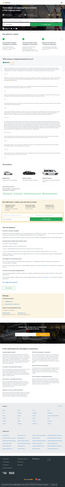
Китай (48, 410)
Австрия (34, 421)
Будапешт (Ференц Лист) (7, 448)
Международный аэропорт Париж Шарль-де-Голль (10, 440)
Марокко (49, 423)
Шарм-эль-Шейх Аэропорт (52, 448)
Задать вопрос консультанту (12, 304)
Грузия (33, 418)
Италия (4, 423)
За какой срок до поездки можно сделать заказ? (15, 241)
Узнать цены (46, 24)
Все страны (60, 406)
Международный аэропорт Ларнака (54, 435)
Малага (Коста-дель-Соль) (37, 443)
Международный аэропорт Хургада (54, 446)
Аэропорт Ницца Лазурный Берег (39, 440)
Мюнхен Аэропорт (36, 448)
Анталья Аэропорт (21, 448)
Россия (4, 415)
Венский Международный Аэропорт (54, 438)
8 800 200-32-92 (6, 313)
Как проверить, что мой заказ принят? (12, 258)
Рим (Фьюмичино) (21, 446)
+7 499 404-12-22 (21, 313)
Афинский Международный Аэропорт (54, 440)
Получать (43, 334)
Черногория (34, 423)
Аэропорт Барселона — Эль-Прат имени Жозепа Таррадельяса (10, 438)
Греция (19, 421)
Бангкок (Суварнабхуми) (52, 443)
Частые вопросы (6, 464)
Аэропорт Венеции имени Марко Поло (25, 443)
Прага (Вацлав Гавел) (7, 446)
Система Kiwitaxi (6, 458)
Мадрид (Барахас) (21, 438)
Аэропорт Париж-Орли (7, 443)
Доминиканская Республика (53, 415)
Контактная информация (7, 467)
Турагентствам (20, 461)
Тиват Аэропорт (6, 435)
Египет (19, 410)
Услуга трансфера (6, 461)
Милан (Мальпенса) (21, 435)
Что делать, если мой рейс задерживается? (13, 270)
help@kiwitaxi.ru (45, 265)
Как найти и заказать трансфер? (11, 230)
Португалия (49, 413)
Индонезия (34, 413)
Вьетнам (19, 415)
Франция (19, 413)
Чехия (33, 410)
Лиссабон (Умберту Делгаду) (23, 440)
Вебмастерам (20, 464)
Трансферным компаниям (22, 458)
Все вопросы (9, 288)
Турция (4, 410)
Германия (19, 423)
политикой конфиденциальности (35, 339)
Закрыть (53, 484)
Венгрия (34, 415)
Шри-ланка (49, 421)
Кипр (19, 418)
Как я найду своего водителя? (10, 282)
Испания (4, 421)
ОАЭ (3, 413)
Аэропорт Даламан (36, 438)
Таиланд (4, 418)
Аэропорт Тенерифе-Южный (38, 446)
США (48, 418)
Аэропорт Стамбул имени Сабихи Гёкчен (39, 435)
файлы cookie (17, 484)
